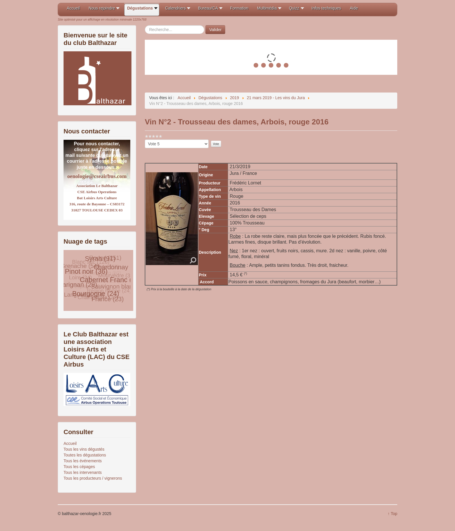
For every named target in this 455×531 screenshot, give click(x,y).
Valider (215, 29)
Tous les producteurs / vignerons (93, 478)
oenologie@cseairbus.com (97, 176)
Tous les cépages (79, 466)
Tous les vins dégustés (84, 449)
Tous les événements (83, 460)
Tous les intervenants (83, 472)
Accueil (70, 443)
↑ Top (392, 513)
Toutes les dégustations (85, 455)
